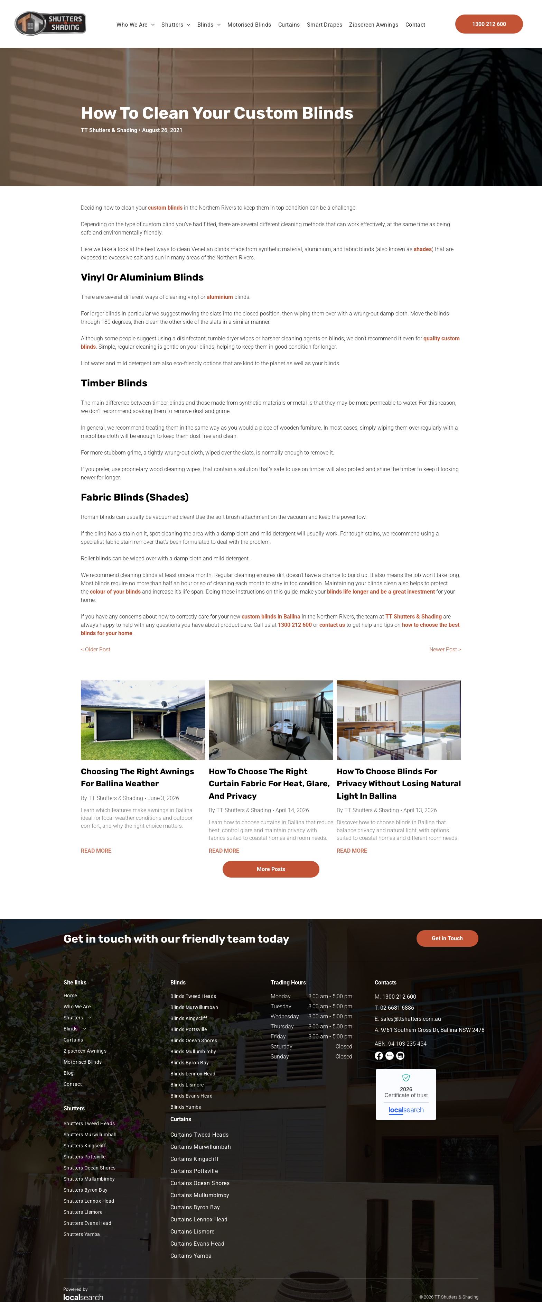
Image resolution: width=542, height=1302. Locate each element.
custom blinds (165, 207)
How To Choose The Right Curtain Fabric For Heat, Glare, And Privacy (269, 784)
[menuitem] (135, 25)
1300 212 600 (295, 625)
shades (423, 249)
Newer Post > (445, 649)
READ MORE (96, 850)
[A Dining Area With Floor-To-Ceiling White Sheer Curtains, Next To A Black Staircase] (271, 720)
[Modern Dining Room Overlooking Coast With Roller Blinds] (399, 720)
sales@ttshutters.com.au (411, 1019)
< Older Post (95, 649)
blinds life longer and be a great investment (381, 591)
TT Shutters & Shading (413, 616)
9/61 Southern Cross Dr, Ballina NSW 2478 (433, 1030)
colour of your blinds (115, 591)
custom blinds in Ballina (271, 616)
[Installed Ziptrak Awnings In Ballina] (143, 720)
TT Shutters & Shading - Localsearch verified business (406, 1094)
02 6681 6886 (397, 1008)
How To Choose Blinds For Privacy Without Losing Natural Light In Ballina (399, 784)
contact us (332, 625)
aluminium (220, 297)
